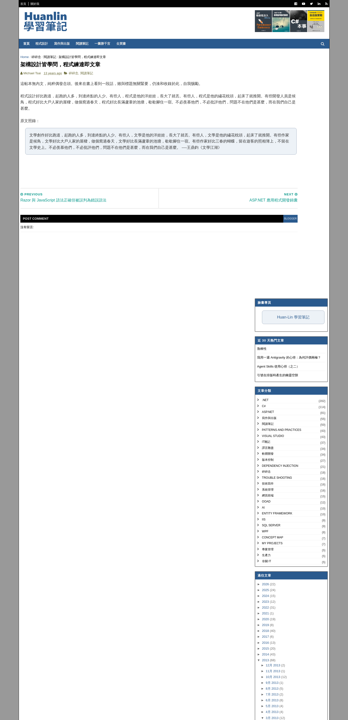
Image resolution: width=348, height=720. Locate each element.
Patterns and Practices (278, 186)
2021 (263, 369)
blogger (231, 230)
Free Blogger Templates (95, 712)
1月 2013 (269, 572)
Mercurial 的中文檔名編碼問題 (283, 479)
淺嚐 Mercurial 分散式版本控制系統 (286, 485)
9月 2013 (269, 439)
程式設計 (45, 43)
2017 (263, 393)
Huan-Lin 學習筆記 (290, 73)
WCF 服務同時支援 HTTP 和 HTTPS (287, 496)
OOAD (263, 257)
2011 (263, 585)
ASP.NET (265, 168)
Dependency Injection (277, 222)
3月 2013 (269, 474)
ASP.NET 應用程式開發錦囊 (281, 552)
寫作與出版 (65, 43)
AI (260, 263)
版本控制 (264, 216)
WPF (262, 287)
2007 (263, 608)
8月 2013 (269, 444)
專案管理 (264, 305)
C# (260, 162)
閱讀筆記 (85, 43)
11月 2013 (270, 427)
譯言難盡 (264, 204)
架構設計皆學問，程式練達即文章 (285, 558)
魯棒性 (258, 105)
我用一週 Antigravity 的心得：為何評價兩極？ (286, 114)
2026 (263, 340)
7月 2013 (269, 450)
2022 (263, 363)
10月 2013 (270, 433)
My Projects (269, 299)
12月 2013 (270, 421)
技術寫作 (264, 240)
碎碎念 (39, 57)
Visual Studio (270, 192)
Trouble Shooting (274, 233)
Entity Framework (274, 269)
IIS (260, 275)
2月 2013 (269, 566)
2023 (263, 358)
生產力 (263, 311)
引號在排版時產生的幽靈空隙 (274, 131)
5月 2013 (269, 462)
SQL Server (268, 281)
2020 (263, 375)
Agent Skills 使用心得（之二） (275, 122)
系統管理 (264, 245)
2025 (263, 346)
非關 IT (263, 317)
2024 (263, 352)
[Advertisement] (132, 182)
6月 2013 (269, 456)
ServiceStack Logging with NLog (284, 537)
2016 (263, 399)
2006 (263, 614)
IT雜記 (263, 198)
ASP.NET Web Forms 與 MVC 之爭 (286, 521)
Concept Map (269, 293)
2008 (263, 602)
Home (28, 57)
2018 (263, 387)
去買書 (124, 43)
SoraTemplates (48, 712)
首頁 (27, 4)
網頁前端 (264, 251)
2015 (263, 404)
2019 (263, 381)
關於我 (38, 4)
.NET (262, 156)
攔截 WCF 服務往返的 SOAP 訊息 (285, 491)
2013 (263, 416)
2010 (263, 591)
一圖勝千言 (106, 43)
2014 (263, 410)
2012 (263, 579)
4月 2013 (269, 468)
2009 (263, 597)
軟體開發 (264, 210)
